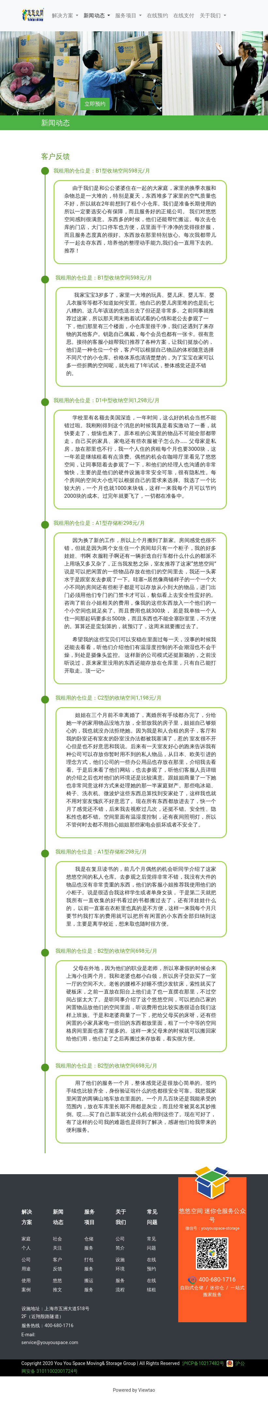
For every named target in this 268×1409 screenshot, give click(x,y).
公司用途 (26, 1264)
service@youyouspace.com (50, 1342)
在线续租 (151, 1285)
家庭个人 (26, 1243)
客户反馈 (57, 1264)
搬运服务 (88, 1285)
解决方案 (63, 15)
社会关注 (57, 1243)
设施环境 (120, 1264)
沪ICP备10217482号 (207, 1363)
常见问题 (152, 1217)
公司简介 (120, 1243)
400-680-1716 (58, 1325)
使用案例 (26, 1285)
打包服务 (88, 1264)
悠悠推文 (57, 1285)
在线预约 (151, 1264)
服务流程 (120, 1285)
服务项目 (126, 15)
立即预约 (95, 104)
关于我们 (211, 15)
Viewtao (146, 1390)
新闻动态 (95, 15)
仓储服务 (88, 1243)
